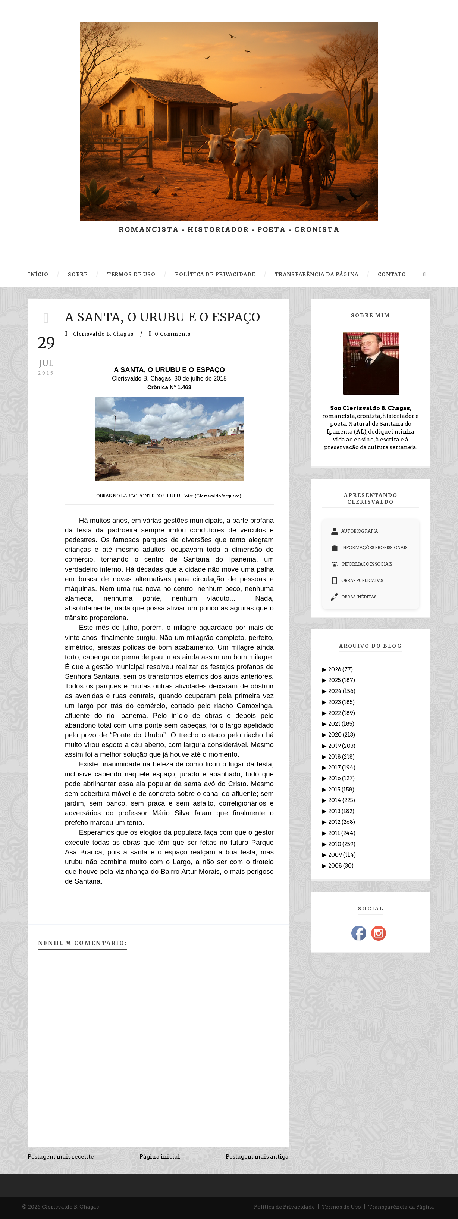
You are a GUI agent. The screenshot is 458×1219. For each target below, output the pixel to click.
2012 (335, 822)
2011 (334, 833)
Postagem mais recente (61, 1156)
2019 (335, 746)
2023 (335, 702)
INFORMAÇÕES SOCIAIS (361, 564)
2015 (335, 789)
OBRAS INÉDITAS (353, 597)
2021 (335, 724)
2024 (335, 691)
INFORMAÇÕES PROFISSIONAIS (369, 547)
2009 (335, 854)
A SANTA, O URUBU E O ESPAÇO (162, 317)
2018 (335, 756)
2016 (335, 778)
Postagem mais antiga (257, 1156)
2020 (335, 734)
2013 (335, 811)
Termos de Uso (341, 1207)
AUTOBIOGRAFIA (354, 531)
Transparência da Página (401, 1207)
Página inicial (159, 1156)
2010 (335, 844)
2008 (335, 865)
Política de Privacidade (284, 1207)
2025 (335, 680)
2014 (335, 800)
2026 (335, 669)
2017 (335, 767)
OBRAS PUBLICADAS (357, 580)
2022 (335, 713)
